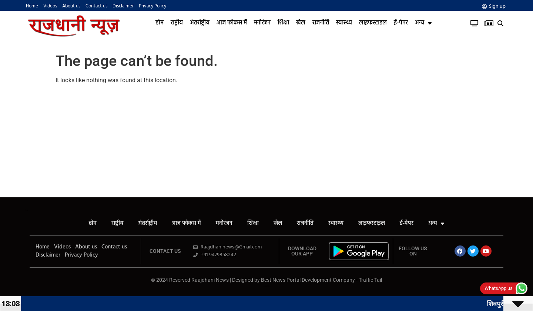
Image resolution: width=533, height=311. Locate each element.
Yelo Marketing (26, 210)
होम (159, 23)
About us (71, 6)
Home (32, 6)
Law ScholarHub (267, 285)
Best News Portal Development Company (308, 280)
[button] (501, 23)
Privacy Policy (152, 6)
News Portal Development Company (267, 286)
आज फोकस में (232, 23)
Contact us (96, 6)
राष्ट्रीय (177, 23)
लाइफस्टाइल (373, 23)
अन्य (423, 23)
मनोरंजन (262, 23)
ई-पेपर (401, 23)
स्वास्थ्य (344, 23)
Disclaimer (123, 6)
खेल (300, 23)
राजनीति (320, 23)
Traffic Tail (370, 280)
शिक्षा (283, 23)
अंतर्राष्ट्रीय (199, 23)
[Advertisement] (266, 142)
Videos (50, 6)
